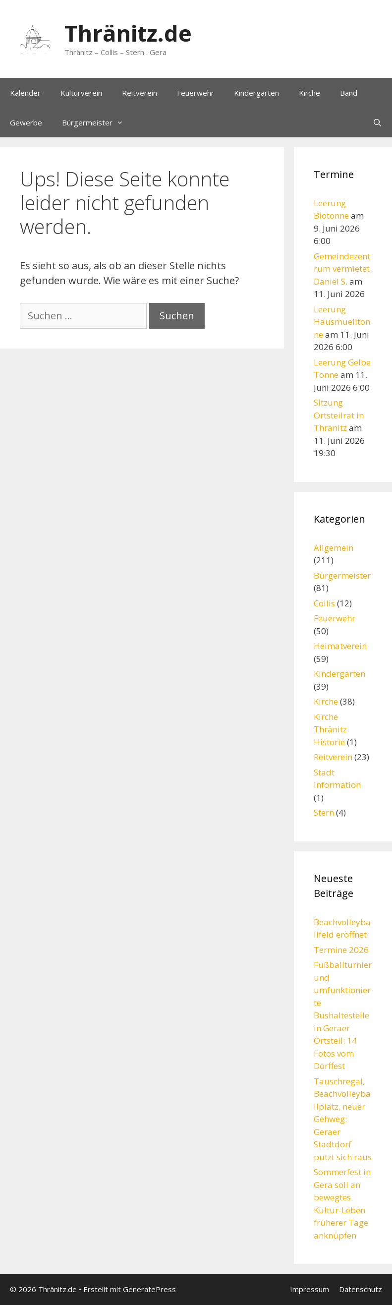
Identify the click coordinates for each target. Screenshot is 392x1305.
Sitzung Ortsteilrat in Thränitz (339, 415)
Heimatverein (340, 646)
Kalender (25, 93)
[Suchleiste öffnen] (377, 122)
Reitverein (139, 93)
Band (348, 93)
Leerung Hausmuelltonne (342, 321)
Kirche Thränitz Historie (330, 729)
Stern (324, 812)
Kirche (309, 93)
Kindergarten (256, 93)
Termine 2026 (341, 949)
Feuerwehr (195, 93)
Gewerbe (26, 122)
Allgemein (333, 547)
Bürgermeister (97, 122)
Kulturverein (81, 93)
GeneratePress (149, 1289)
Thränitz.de (128, 33)
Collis (324, 603)
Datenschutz (360, 1289)
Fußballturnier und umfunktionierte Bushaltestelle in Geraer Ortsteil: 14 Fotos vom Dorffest (343, 1015)
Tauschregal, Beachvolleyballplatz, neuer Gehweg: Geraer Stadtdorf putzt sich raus (343, 1119)
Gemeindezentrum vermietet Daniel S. (342, 268)
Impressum (309, 1289)
